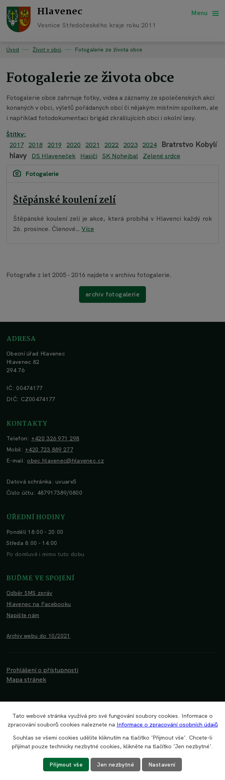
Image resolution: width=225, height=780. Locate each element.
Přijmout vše (66, 764)
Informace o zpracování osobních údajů (167, 724)
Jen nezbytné (115, 764)
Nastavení (162, 764)
